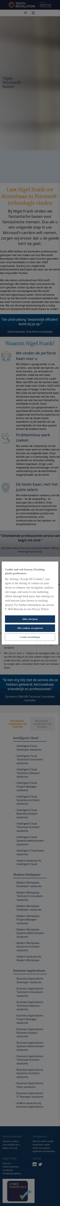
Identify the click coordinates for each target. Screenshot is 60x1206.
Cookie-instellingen (30, 637)
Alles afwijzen (30, 619)
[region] (29, 603)
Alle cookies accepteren (30, 628)
